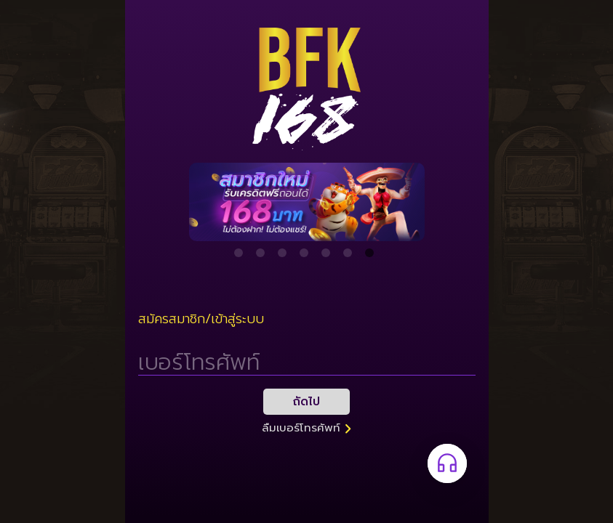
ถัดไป (306, 401)
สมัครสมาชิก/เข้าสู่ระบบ (201, 318)
